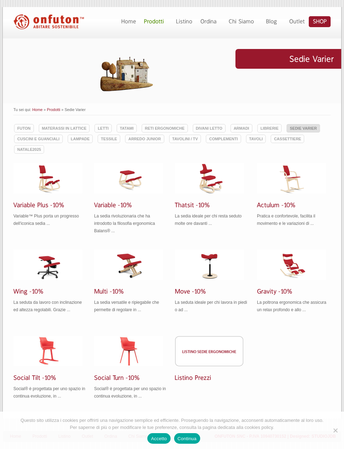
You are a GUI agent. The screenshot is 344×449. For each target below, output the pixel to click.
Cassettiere (287, 139)
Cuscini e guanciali (38, 139)
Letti (103, 128)
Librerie (269, 128)
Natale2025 (29, 149)
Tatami (127, 128)
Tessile (109, 139)
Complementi (223, 139)
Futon (24, 128)
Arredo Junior (144, 139)
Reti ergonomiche (164, 128)
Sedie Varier (303, 128)
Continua (187, 438)
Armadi (241, 128)
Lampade (80, 139)
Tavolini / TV (185, 139)
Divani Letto (209, 128)
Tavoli (256, 139)
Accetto (159, 438)
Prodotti (53, 109)
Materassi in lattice (64, 128)
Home (37, 109)
